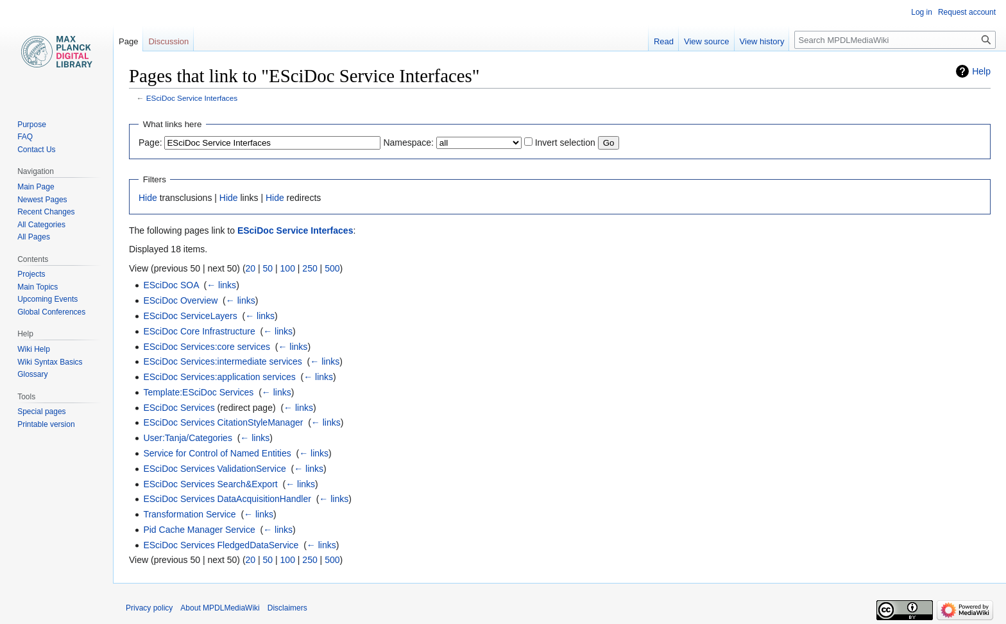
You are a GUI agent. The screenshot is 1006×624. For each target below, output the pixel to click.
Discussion (168, 41)
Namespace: (408, 142)
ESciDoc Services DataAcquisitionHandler (227, 499)
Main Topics (37, 286)
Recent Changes (45, 211)
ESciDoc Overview (180, 300)
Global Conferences (51, 312)
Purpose (31, 124)
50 (268, 268)
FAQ (25, 136)
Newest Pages (42, 199)
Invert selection (565, 142)
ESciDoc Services (178, 408)
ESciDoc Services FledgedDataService (220, 545)
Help (981, 71)
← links (221, 285)
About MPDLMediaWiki (219, 607)
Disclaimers (287, 607)
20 (251, 268)
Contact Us (36, 149)
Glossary (32, 374)
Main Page (35, 186)
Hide (148, 198)
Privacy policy (149, 607)
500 (332, 268)
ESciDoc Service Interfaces (191, 98)
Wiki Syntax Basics (49, 362)
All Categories (41, 224)
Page (128, 41)
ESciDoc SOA (170, 285)
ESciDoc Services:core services (206, 347)
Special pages (41, 411)
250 (309, 268)
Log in (921, 12)
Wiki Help (33, 349)
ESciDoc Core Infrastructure (199, 331)
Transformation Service (189, 514)
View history (762, 41)
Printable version (45, 424)
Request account (967, 12)
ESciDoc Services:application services (219, 377)
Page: (150, 142)
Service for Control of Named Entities (217, 453)
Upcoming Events (47, 299)
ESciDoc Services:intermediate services (222, 361)
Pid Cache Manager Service (199, 529)
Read (664, 41)
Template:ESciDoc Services (198, 392)
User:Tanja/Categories (187, 438)
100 (287, 268)
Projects (31, 274)
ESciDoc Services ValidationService (214, 469)
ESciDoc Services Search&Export (210, 484)
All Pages (33, 236)
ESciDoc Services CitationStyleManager (223, 422)
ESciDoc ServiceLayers (190, 316)
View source (706, 41)
